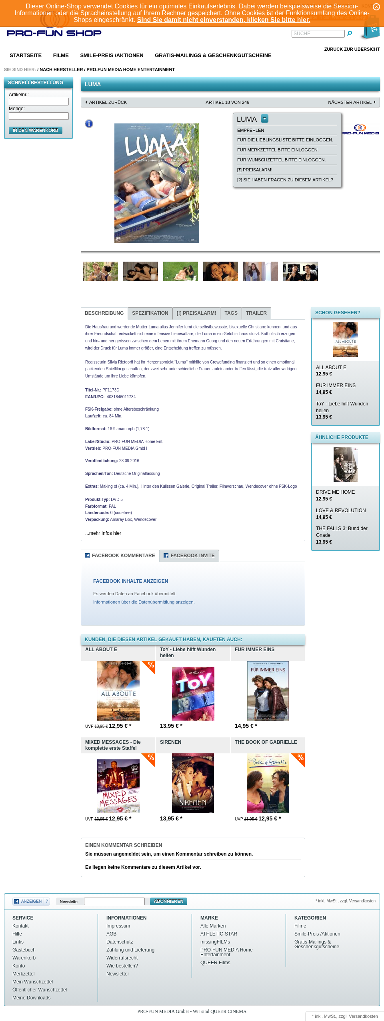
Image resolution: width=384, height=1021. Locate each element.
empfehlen (250, 130)
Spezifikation (150, 313)
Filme (61, 55)
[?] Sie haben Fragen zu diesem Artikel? (285, 179)
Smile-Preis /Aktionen (111, 55)
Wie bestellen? (122, 966)
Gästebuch (24, 950)
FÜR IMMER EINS (336, 389)
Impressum (118, 926)
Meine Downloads (31, 998)
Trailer (256, 313)
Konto (18, 966)
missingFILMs (215, 942)
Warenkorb (24, 958)
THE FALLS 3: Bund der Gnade (342, 535)
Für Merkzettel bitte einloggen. (278, 149)
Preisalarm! (254, 169)
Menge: (17, 108)
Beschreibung (104, 313)
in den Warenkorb (35, 130)
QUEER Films (215, 962)
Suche (302, 33)
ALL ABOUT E (331, 371)
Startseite (26, 55)
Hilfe (17, 934)
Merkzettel (23, 974)
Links (18, 942)
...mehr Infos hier (103, 533)
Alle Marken (213, 926)
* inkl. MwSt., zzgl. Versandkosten (346, 901)
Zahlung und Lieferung (130, 950)
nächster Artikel (350, 102)
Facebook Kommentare (123, 555)
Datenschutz (119, 942)
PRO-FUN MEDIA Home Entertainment (131, 69)
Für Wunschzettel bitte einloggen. (281, 159)
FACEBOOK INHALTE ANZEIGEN (130, 581)
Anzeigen (31, 901)
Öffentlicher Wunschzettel (39, 990)
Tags (230, 313)
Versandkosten (363, 1016)
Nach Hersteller (61, 69)
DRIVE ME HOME (335, 495)
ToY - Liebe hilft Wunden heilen (342, 410)
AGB (111, 934)
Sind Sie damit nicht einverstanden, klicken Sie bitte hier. (223, 19)
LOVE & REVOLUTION (341, 514)
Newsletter (69, 901)
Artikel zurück (108, 102)
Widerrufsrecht (122, 958)
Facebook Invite (193, 555)
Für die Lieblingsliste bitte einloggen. (285, 139)
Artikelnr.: (19, 94)
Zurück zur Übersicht (352, 49)
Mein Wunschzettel (32, 982)
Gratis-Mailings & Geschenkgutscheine (213, 55)
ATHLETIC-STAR (218, 934)
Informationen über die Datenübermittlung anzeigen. (144, 602)
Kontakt (20, 926)
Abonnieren (169, 901)
